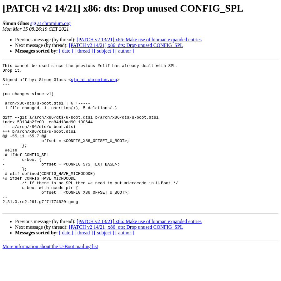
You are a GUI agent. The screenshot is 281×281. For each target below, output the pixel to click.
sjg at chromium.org (50, 23)
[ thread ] (83, 51)
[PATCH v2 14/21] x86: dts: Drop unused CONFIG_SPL (126, 45)
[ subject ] (104, 51)
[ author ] (124, 51)
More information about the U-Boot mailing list (50, 275)
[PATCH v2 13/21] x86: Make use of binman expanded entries (139, 39)
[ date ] (66, 51)
